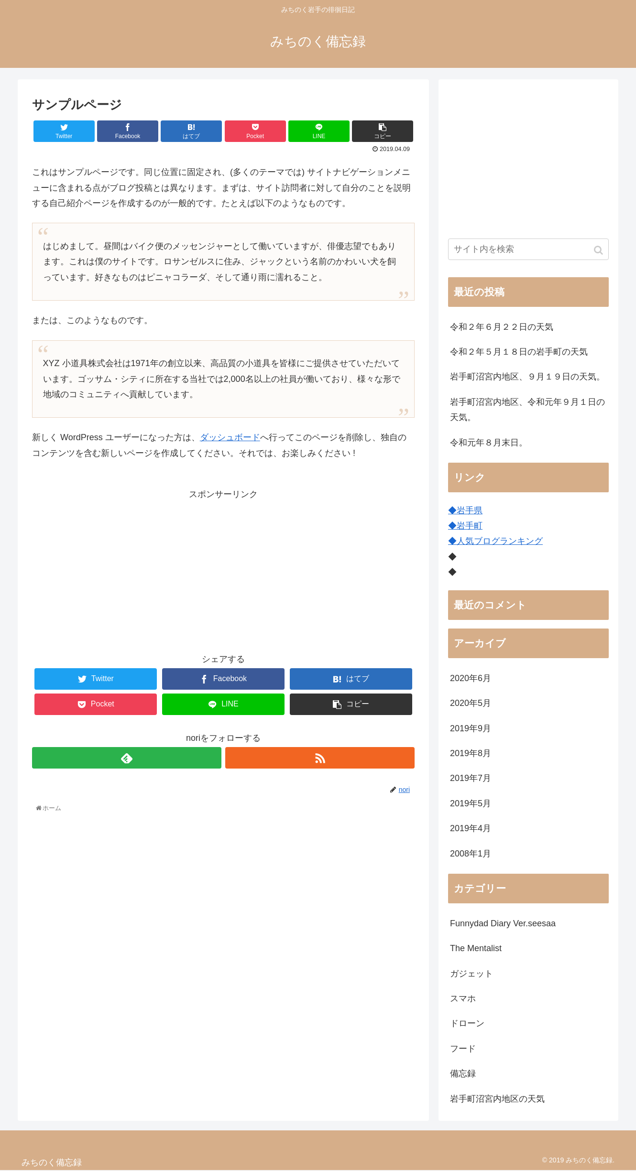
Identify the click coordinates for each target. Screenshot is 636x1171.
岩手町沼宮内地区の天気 (497, 1099)
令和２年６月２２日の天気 (501, 327)
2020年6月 (470, 678)
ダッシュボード (230, 437)
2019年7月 (470, 778)
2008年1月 (470, 853)
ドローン (467, 1023)
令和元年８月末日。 (488, 442)
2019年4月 (470, 828)
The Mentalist (476, 948)
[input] (528, 249)
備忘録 (463, 1073)
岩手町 (469, 526)
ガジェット (471, 973)
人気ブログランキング (500, 541)
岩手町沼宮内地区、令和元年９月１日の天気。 (527, 409)
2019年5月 (470, 803)
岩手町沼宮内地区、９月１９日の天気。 (527, 376)
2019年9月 (470, 728)
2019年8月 (470, 753)
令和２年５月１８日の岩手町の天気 (519, 352)
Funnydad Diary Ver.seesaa (503, 923)
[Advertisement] (223, 569)
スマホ (463, 998)
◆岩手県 (465, 510)
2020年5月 (470, 703)
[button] (599, 250)
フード (463, 1048)
